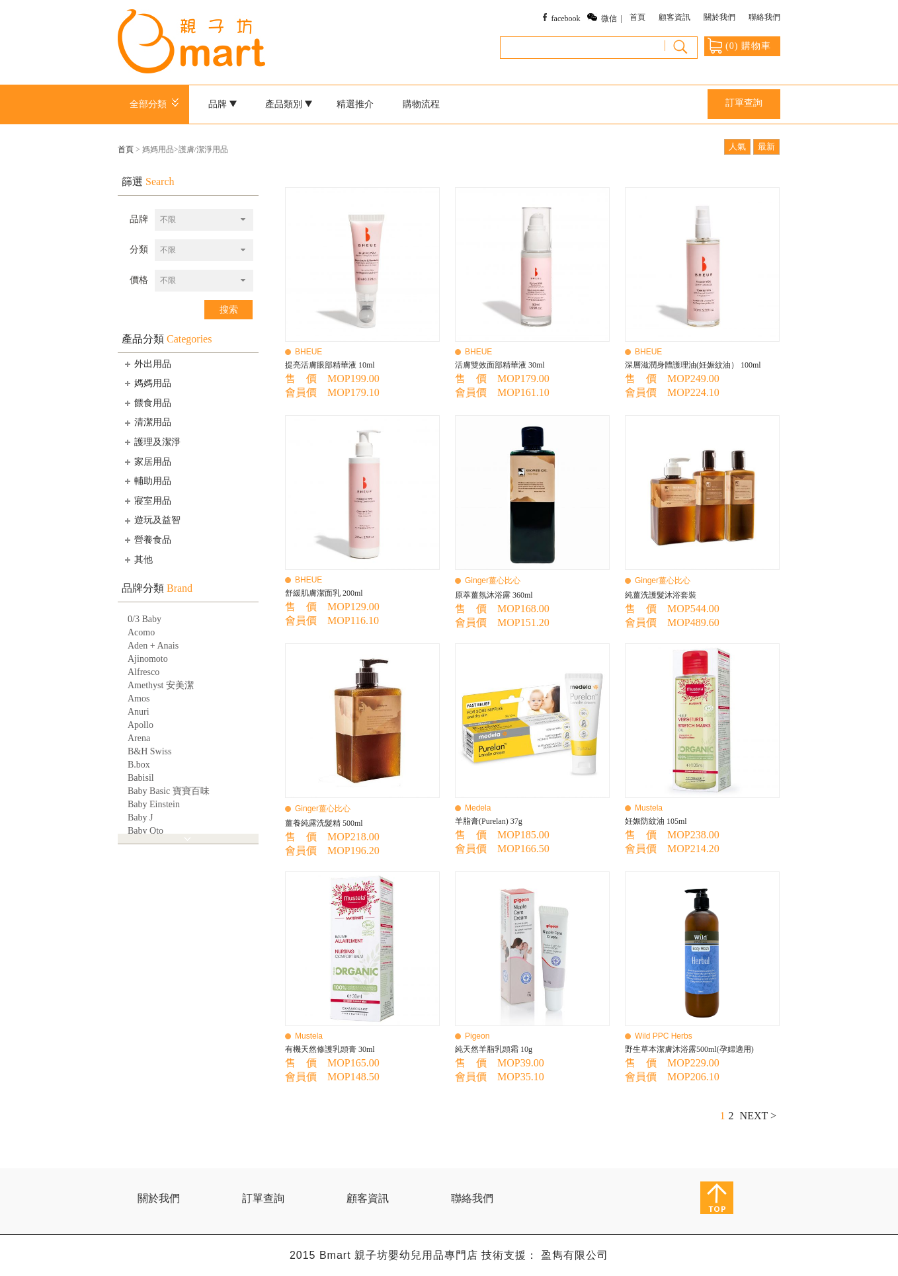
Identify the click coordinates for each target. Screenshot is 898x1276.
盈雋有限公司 (574, 1255)
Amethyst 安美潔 (161, 685)
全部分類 (156, 104)
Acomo (141, 632)
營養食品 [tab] (146, 539)
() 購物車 (739, 46)
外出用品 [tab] (146, 363)
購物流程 (421, 104)
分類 (139, 250)
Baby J (140, 817)
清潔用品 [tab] (146, 422)
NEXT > (758, 1115)
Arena (139, 738)
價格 (139, 280)
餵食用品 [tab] (146, 402)
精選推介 (355, 104)
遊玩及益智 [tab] (151, 520)
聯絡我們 (764, 17)
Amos (138, 698)
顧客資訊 (674, 17)
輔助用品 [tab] (146, 480)
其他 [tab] (137, 559)
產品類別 (289, 104)
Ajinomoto (148, 659)
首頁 (637, 17)
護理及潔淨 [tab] (151, 441)
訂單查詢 (743, 103)
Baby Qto (145, 831)
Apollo (140, 725)
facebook (566, 18)
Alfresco (143, 672)
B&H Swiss (150, 751)
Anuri (138, 712)
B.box (139, 765)
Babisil (141, 778)
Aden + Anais (153, 646)
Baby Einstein (154, 804)
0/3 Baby (144, 619)
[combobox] (204, 220)
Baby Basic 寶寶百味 (169, 791)
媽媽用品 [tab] (146, 383)
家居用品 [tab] (146, 461)
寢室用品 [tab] (146, 500)
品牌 (222, 104)
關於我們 (719, 17)
